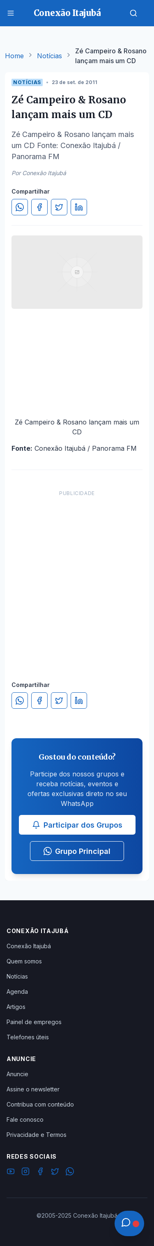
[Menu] (11, 13)
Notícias (49, 56)
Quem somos (24, 961)
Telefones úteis (28, 1037)
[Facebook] (40, 1172)
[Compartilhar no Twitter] (59, 207)
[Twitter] (55, 1172)
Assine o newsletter (33, 1089)
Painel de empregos (34, 1021)
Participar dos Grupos (77, 825)
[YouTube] (11, 1172)
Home (14, 56)
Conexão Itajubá (29, 945)
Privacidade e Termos (37, 1134)
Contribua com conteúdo (40, 1104)
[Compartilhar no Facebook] (39, 207)
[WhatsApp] (70, 1172)
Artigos (16, 1006)
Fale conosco (25, 1119)
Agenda (17, 991)
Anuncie (17, 1073)
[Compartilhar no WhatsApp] (19, 207)
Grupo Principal (77, 851)
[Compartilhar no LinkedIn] (79, 207)
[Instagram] (25, 1172)
